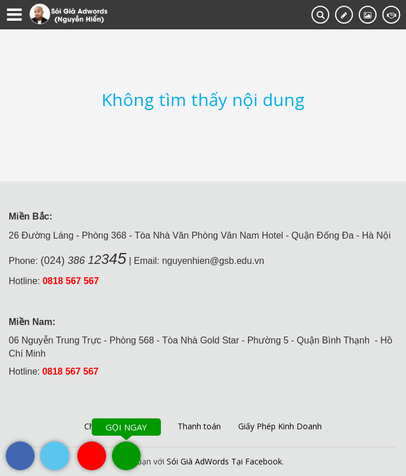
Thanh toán (199, 426)
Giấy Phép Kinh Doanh (280, 426)
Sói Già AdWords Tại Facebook (224, 461)
